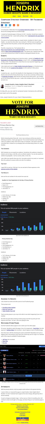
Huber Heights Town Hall (8, 311)
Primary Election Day (38, 60)
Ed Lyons (4, 343)
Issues (19, 16)
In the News (22, 415)
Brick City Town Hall (7, 309)
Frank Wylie (36, 328)
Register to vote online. (22, 406)
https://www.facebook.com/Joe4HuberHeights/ (13, 49)
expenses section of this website (9, 169)
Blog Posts (25, 16)
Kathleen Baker (10, 330)
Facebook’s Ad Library (7, 76)
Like (22, 418)
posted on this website (16, 68)
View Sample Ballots (22, 409)
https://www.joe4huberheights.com (14, 51)
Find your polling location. (22, 407)
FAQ (31, 16)
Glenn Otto (5, 341)
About (14, 16)
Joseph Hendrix (24, 422)
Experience (22, 413)
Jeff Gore (4, 339)
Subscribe (22, 419)
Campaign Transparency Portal (22, 412)
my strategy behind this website (26, 29)
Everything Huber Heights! (8, 307)
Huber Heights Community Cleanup (23, 66)
